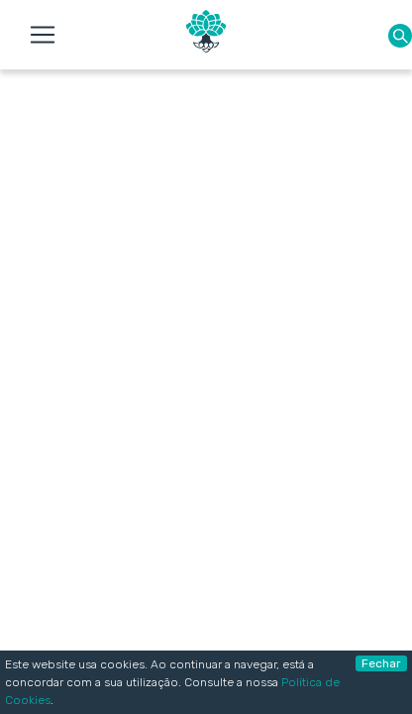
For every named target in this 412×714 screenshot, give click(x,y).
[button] (400, 35)
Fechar (381, 663)
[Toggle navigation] (42, 35)
